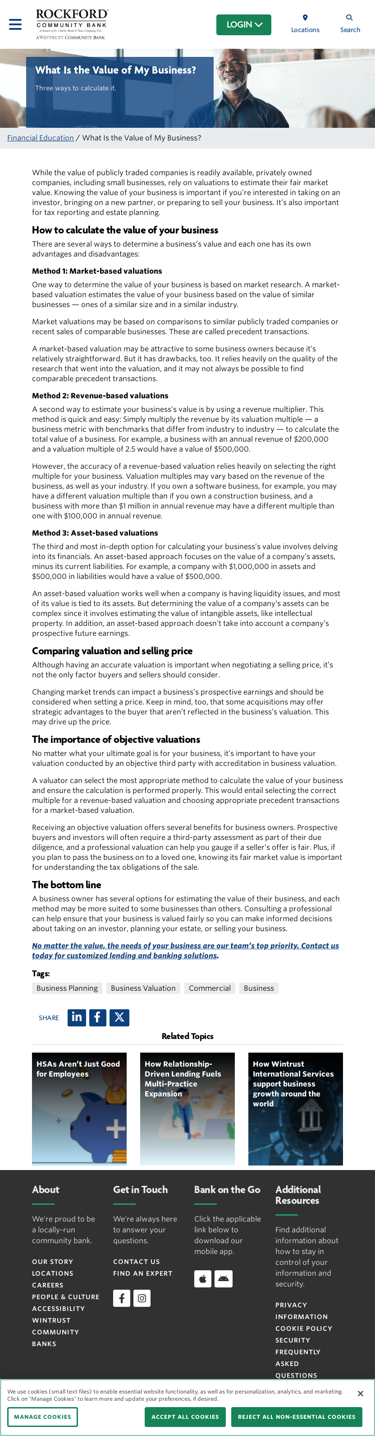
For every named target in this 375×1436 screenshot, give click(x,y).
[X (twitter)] (119, 1017)
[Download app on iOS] (202, 1278)
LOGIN (245, 25)
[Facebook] (97, 1017)
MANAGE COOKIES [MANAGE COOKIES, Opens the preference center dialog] (42, 1416)
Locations (52, 1273)
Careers (48, 1285)
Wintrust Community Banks (55, 1332)
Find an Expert (143, 1273)
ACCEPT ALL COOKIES (185, 1416)
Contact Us (136, 1261)
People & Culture (66, 1297)
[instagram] (142, 1298)
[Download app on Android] (224, 1278)
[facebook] (121, 1298)
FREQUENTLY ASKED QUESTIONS (298, 1363)
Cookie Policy (304, 1328)
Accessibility (58, 1308)
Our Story (52, 1261)
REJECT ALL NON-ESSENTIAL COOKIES (297, 1416)
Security (293, 1340)
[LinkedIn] (77, 1017)
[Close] (360, 1393)
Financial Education (40, 138)
